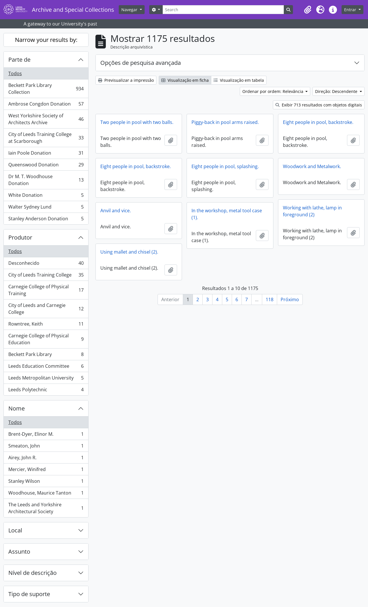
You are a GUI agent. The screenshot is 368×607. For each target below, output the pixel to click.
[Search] (223, 9)
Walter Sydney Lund (46, 208)
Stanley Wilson (46, 482)
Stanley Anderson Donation (46, 219)
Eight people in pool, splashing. (225, 166)
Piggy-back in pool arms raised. (225, 122)
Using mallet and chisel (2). (129, 252)
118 (269, 299)
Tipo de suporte (29, 594)
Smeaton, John (46, 447)
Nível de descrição (32, 573)
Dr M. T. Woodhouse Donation (46, 179)
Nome (16, 408)
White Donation (46, 196)
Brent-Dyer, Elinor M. (46, 435)
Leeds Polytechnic (46, 390)
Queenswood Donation (46, 166)
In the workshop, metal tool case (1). (226, 214)
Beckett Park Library (46, 355)
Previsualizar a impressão (126, 80)
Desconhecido (46, 264)
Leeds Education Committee (46, 367)
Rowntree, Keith (46, 325)
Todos (15, 73)
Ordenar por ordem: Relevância (273, 91)
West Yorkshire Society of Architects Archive (46, 119)
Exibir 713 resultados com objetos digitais (318, 105)
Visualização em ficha (185, 80)
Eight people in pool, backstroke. (318, 122)
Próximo (290, 299)
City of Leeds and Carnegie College (46, 308)
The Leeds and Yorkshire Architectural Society (46, 508)
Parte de (19, 59)
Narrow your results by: (46, 40)
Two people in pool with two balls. (136, 122)
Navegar (130, 9)
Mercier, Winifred (46, 470)
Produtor (20, 237)
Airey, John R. (46, 459)
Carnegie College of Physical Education (46, 339)
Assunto (19, 551)
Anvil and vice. (115, 210)
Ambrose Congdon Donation (46, 105)
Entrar (350, 9)
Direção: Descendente (337, 91)
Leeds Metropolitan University (46, 379)
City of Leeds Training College (46, 276)
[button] (307, 9)
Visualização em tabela (239, 80)
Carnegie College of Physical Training (46, 290)
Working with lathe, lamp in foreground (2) (312, 211)
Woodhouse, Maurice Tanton (46, 494)
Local (15, 530)
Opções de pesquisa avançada (140, 63)
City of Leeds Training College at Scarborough (46, 137)
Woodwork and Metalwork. (312, 166)
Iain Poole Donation (46, 154)
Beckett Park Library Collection (46, 88)
